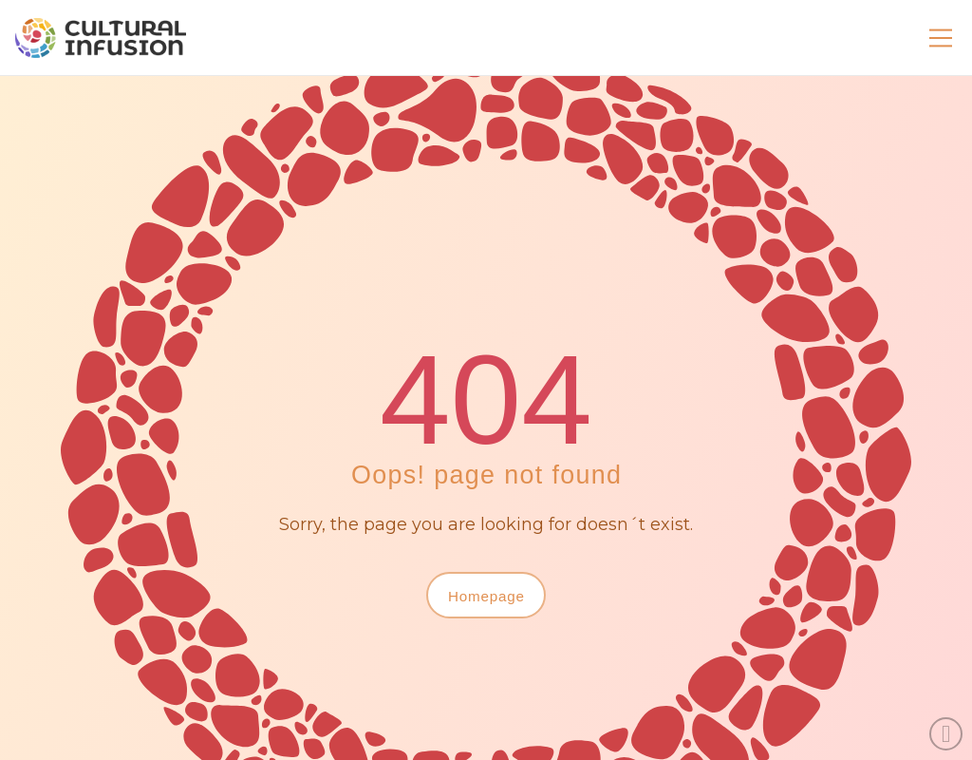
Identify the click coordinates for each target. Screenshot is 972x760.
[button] (941, 38)
